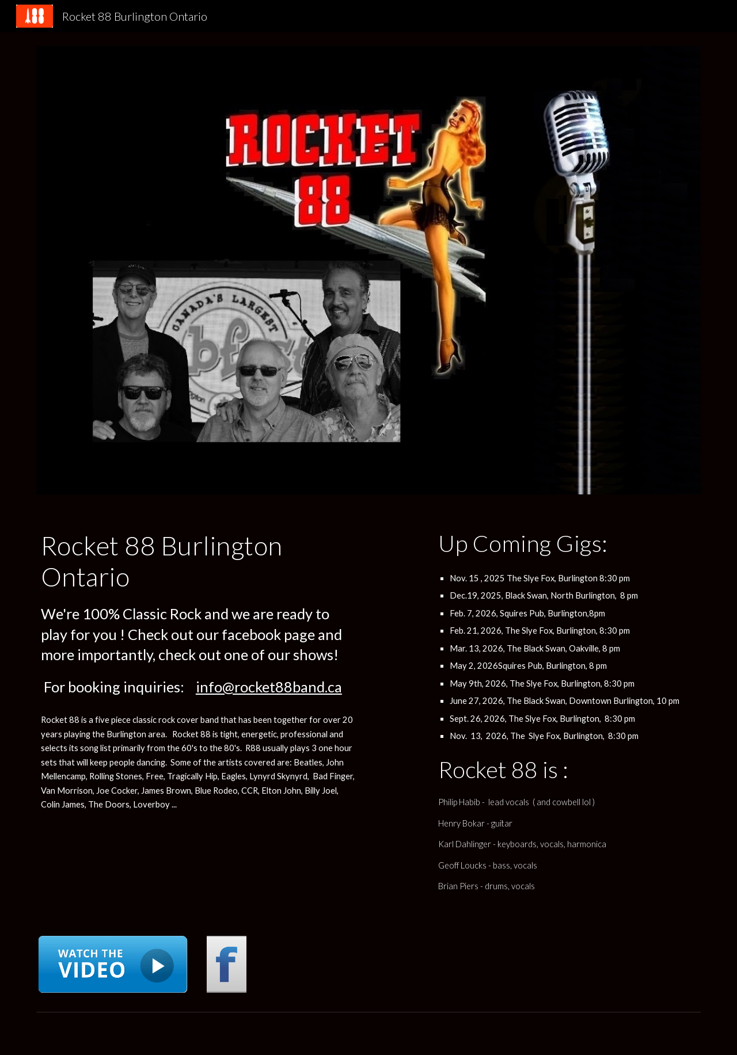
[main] (198, 614)
